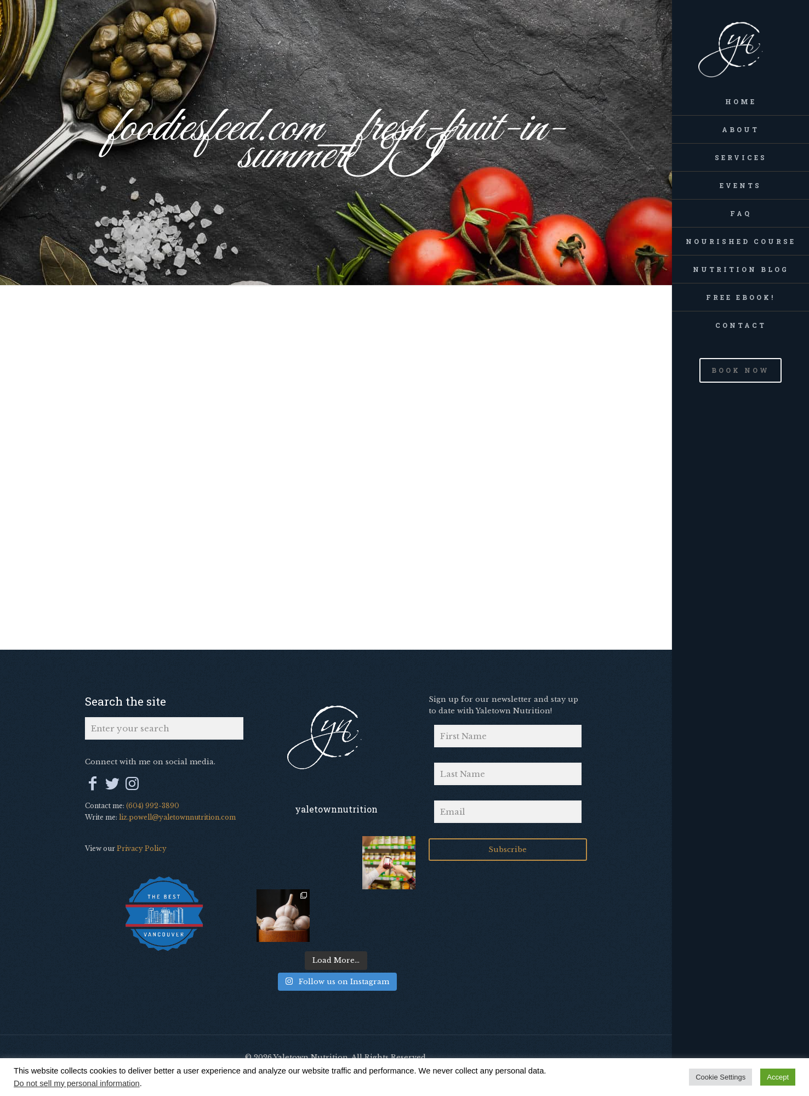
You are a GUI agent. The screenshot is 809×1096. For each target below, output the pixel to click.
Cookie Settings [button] (720, 1077)
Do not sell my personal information (77, 1083)
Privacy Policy (142, 848)
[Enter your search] (164, 728)
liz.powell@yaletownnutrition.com (177, 817)
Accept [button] (778, 1077)
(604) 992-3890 (152, 806)
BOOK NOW (740, 370)
